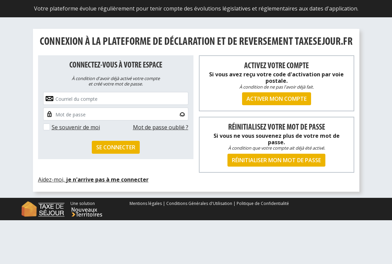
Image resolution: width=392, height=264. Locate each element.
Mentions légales (146, 203)
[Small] (115, 114)
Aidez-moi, (93, 179)
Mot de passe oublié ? (160, 127)
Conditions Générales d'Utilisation (199, 203)
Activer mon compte (276, 98)
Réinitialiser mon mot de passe (276, 160)
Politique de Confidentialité (263, 203)
